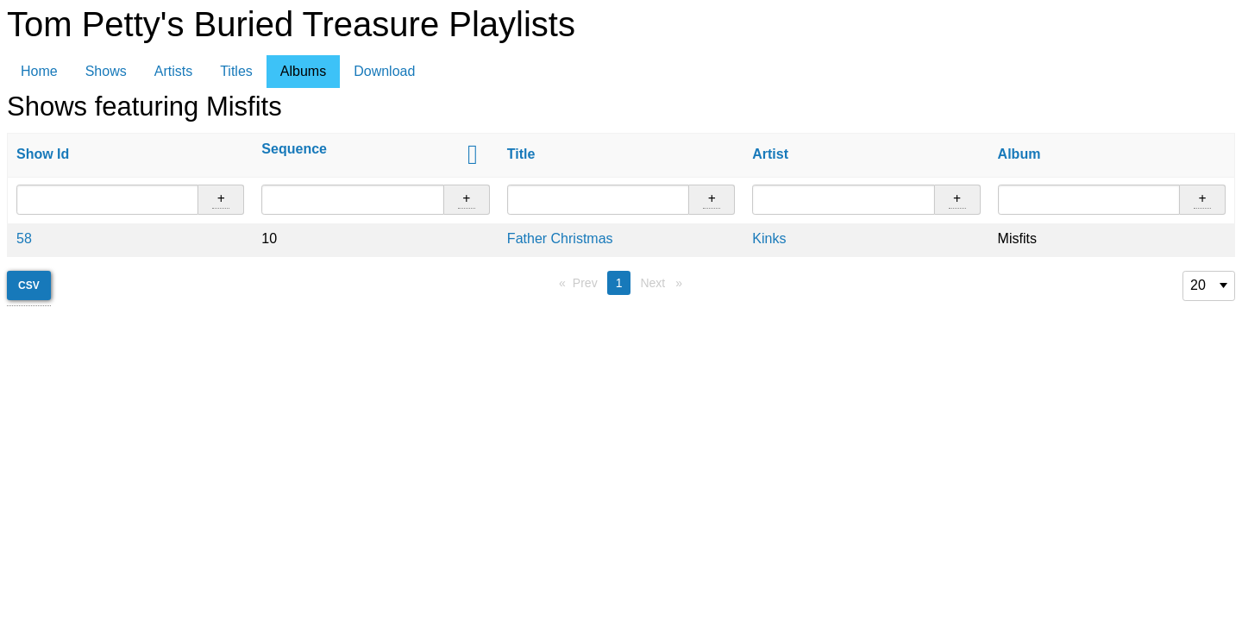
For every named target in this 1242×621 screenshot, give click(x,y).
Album (1019, 154)
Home (39, 71)
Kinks (769, 238)
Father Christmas (560, 238)
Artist (770, 154)
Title (521, 154)
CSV (29, 285)
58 (24, 238)
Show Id (42, 154)
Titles (236, 71)
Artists (173, 71)
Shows (106, 71)
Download (384, 71)
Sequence (294, 148)
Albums (303, 71)
